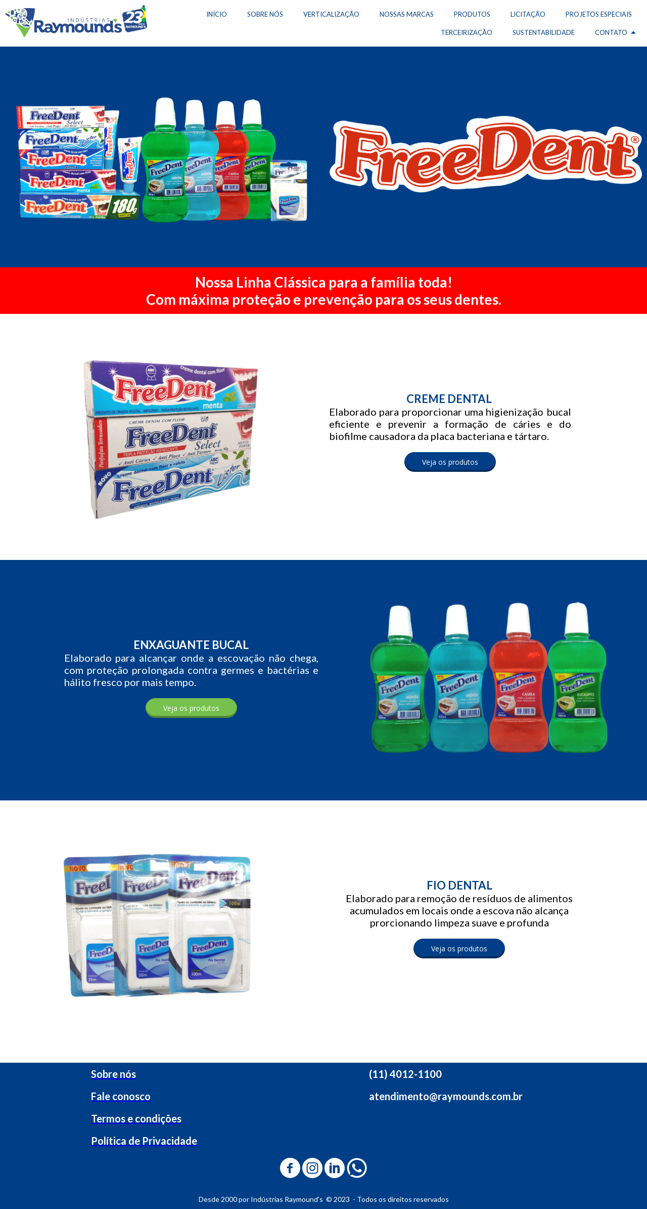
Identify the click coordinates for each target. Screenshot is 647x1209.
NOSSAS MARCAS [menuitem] (407, 14)
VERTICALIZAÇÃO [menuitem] (331, 14)
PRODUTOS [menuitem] (472, 14)
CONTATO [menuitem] (611, 32)
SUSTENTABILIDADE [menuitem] (544, 32)
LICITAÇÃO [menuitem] (528, 14)
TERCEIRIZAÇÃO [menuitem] (466, 32)
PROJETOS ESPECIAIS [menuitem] (599, 14)
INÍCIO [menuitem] (216, 14)
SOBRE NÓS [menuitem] (265, 14)
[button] (450, 462)
